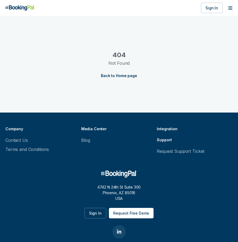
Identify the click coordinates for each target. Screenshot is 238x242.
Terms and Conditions (27, 149)
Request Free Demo (131, 213)
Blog (85, 140)
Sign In (211, 8)
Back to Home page (119, 75)
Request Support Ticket (180, 151)
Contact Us (16, 140)
